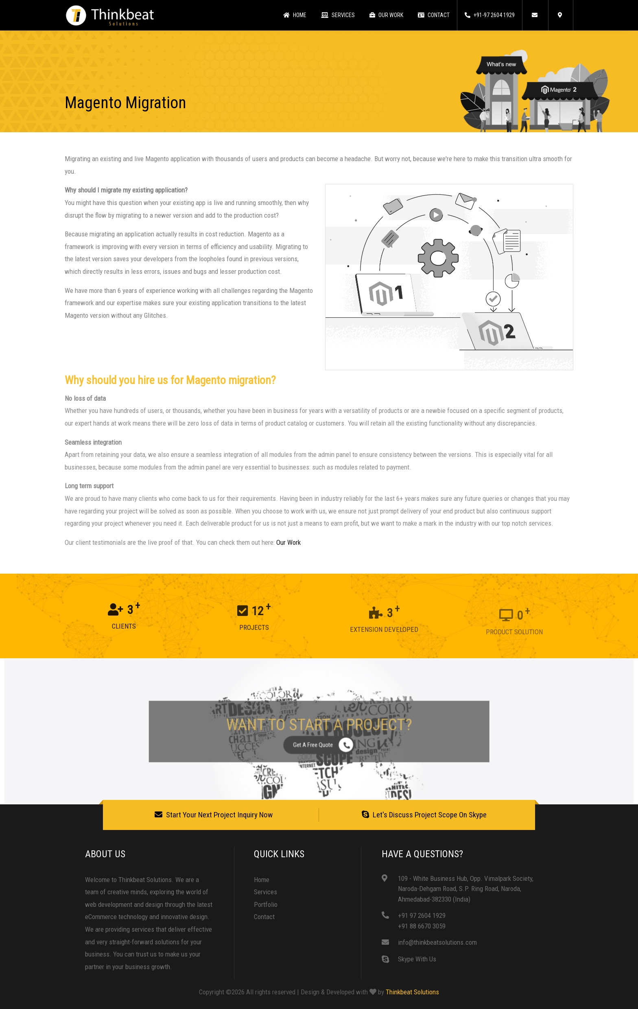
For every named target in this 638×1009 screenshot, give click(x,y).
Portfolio (265, 904)
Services (338, 15)
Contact (434, 15)
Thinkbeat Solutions (412, 992)
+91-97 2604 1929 (490, 15)
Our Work (386, 15)
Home (294, 15)
